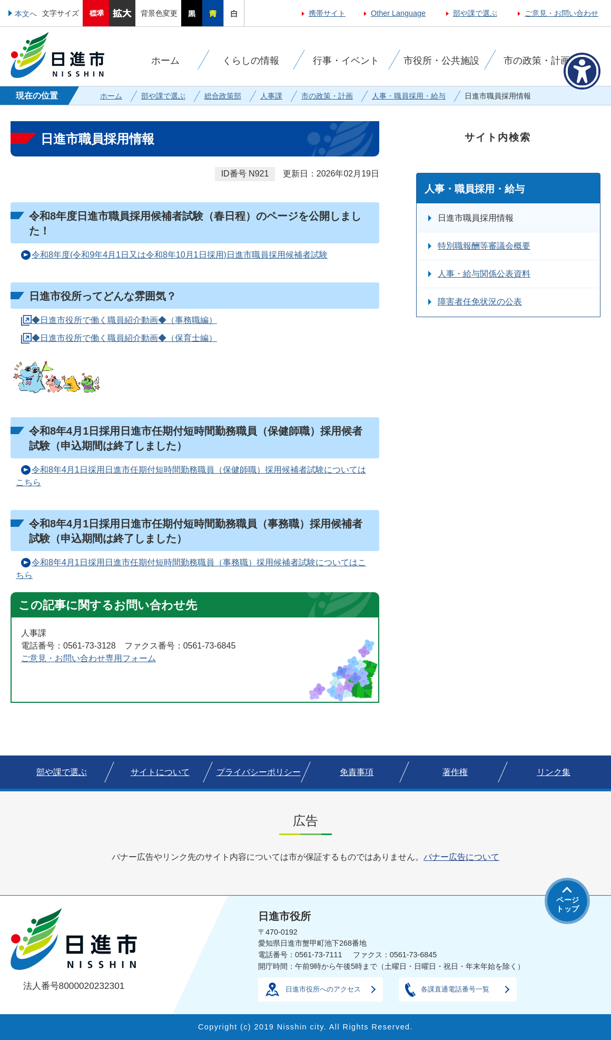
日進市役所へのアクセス (323, 989)
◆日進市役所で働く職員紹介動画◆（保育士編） (124, 337)
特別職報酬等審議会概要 (484, 245)
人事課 (271, 96)
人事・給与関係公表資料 (484, 273)
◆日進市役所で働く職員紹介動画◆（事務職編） (124, 320)
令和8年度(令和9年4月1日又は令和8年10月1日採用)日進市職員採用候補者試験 (180, 254)
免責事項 (356, 772)
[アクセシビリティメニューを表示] (582, 71)
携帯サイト (327, 13)
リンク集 (553, 772)
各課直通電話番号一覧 (455, 989)
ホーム (111, 96)
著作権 (455, 772)
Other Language (398, 13)
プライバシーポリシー (258, 772)
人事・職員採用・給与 (409, 96)
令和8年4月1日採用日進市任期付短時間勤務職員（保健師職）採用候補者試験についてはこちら (191, 476)
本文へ (26, 13)
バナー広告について (461, 856)
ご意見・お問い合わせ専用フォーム (88, 658)
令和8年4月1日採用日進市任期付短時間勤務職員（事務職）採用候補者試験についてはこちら (191, 569)
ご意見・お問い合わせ (561, 13)
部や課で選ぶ (475, 13)
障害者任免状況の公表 (480, 301)
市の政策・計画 (327, 96)
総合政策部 (222, 96)
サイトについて (160, 772)
